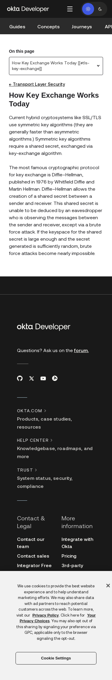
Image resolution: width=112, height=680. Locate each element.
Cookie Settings (56, 658)
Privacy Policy (46, 615)
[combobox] (56, 66)
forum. (81, 350)
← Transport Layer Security (37, 84)
